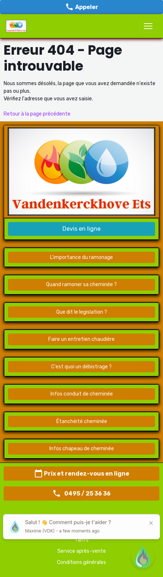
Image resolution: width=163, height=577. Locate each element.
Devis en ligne (81, 228)
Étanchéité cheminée (81, 421)
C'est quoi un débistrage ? (81, 367)
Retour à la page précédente (37, 114)
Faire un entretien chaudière (81, 339)
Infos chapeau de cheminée (81, 449)
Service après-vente (81, 551)
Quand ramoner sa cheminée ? (81, 284)
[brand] (17, 26)
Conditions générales (81, 562)
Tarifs (82, 540)
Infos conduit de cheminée (81, 394)
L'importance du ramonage (81, 257)
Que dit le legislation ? (81, 312)
